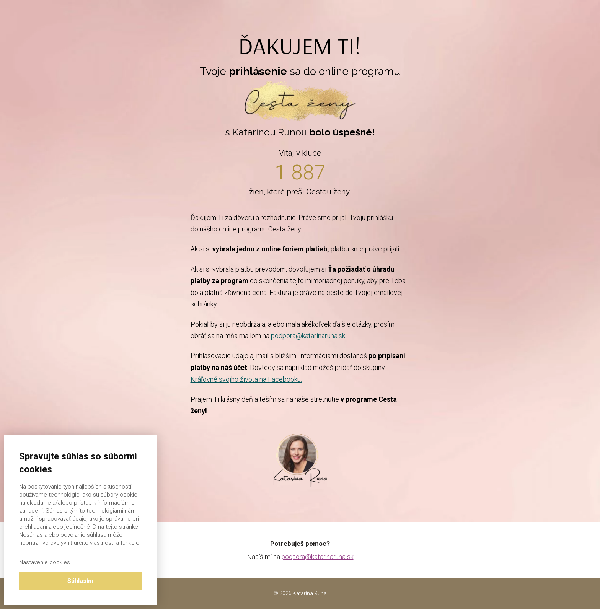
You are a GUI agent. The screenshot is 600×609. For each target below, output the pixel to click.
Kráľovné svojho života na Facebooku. (246, 379)
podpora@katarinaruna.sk (308, 336)
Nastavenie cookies (44, 562)
